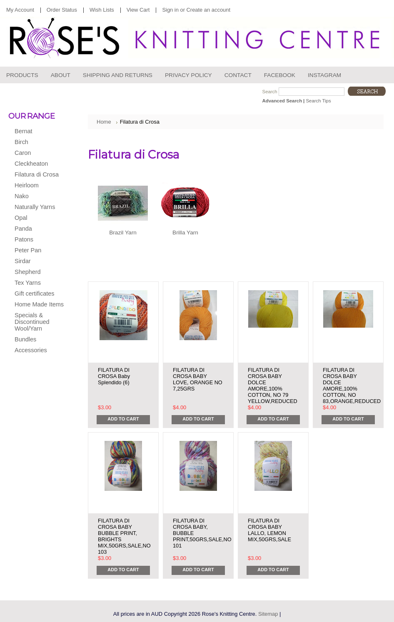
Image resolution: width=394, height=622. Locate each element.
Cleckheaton (38, 164)
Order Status (62, 10)
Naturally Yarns (38, 207)
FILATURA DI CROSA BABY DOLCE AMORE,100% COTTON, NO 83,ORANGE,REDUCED (352, 385)
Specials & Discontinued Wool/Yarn (32, 322)
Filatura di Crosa (38, 175)
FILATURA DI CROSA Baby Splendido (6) (114, 376)
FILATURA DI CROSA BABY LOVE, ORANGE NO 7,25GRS (197, 379)
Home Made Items (39, 304)
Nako (38, 196)
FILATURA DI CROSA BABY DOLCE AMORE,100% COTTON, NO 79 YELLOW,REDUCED (272, 385)
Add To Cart (123, 418)
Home (104, 122)
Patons (38, 240)
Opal (38, 218)
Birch (38, 142)
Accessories (38, 350)
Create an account (208, 10)
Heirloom (38, 185)
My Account (20, 10)
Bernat (38, 131)
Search (269, 91)
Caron (38, 153)
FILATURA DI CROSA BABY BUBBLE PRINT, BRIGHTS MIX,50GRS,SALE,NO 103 (124, 536)
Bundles (25, 339)
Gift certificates (34, 293)
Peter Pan (38, 250)
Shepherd (38, 272)
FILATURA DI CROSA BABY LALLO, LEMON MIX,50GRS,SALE (269, 530)
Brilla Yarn (185, 232)
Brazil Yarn (123, 232)
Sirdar (38, 261)
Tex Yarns (38, 283)
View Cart (138, 10)
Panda (38, 229)
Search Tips (318, 100)
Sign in (170, 10)
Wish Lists (102, 10)
